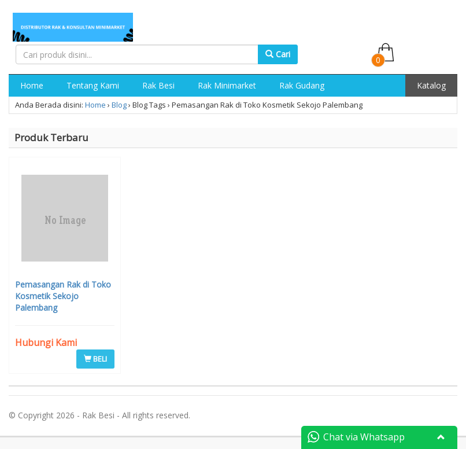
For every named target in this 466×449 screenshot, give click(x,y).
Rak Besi (158, 85)
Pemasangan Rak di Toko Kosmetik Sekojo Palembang (63, 296)
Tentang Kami (92, 85)
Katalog (431, 85)
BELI (95, 359)
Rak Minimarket (227, 85)
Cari (277, 54)
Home (31, 85)
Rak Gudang (301, 85)
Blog (119, 105)
